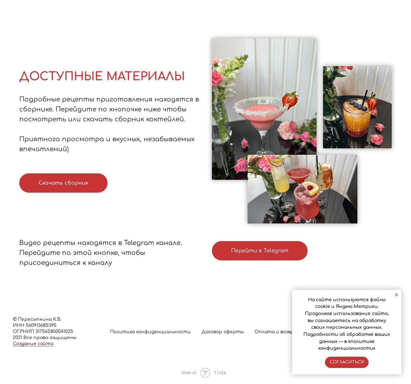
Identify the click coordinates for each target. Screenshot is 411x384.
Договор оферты (223, 331)
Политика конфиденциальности (150, 331)
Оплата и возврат (278, 331)
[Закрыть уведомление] (396, 295)
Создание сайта (33, 343)
